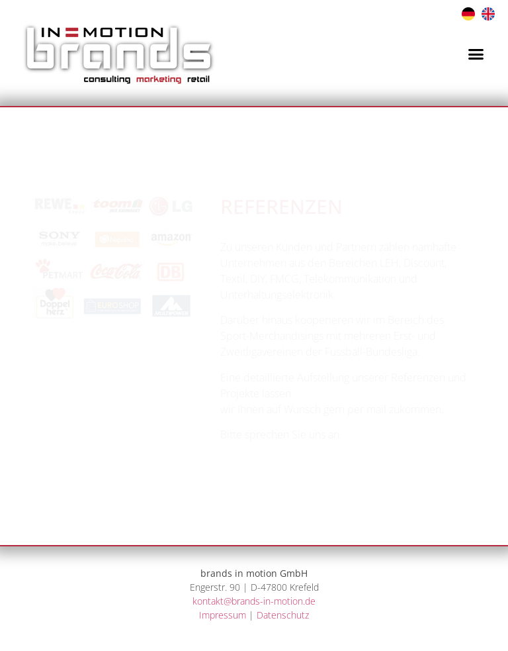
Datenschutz (283, 615)
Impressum (222, 615)
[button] (476, 53)
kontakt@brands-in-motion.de (254, 601)
